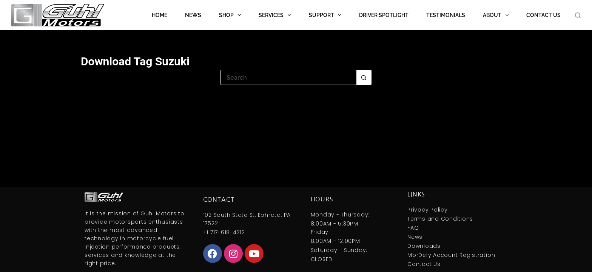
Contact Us (543, 15)
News (193, 15)
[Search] (578, 15)
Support (326, 15)
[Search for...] (288, 77)
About (497, 15)
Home (159, 15)
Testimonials (445, 15)
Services (276, 15)
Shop (231, 15)
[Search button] (364, 77)
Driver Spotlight (384, 15)
